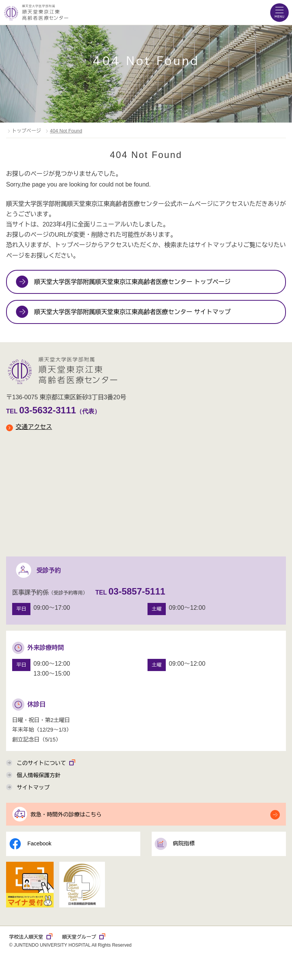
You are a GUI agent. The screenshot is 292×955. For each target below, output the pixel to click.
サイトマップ (33, 787)
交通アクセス (29, 427)
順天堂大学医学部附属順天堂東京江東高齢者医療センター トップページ (132, 282)
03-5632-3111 (47, 410)
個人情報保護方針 (38, 775)
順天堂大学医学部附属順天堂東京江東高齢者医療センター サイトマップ (132, 312)
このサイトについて (46, 762)
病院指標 (175, 844)
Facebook (30, 844)
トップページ (26, 131)
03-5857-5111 (136, 591)
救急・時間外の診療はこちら (66, 815)
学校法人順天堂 (31, 937)
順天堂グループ (84, 937)
